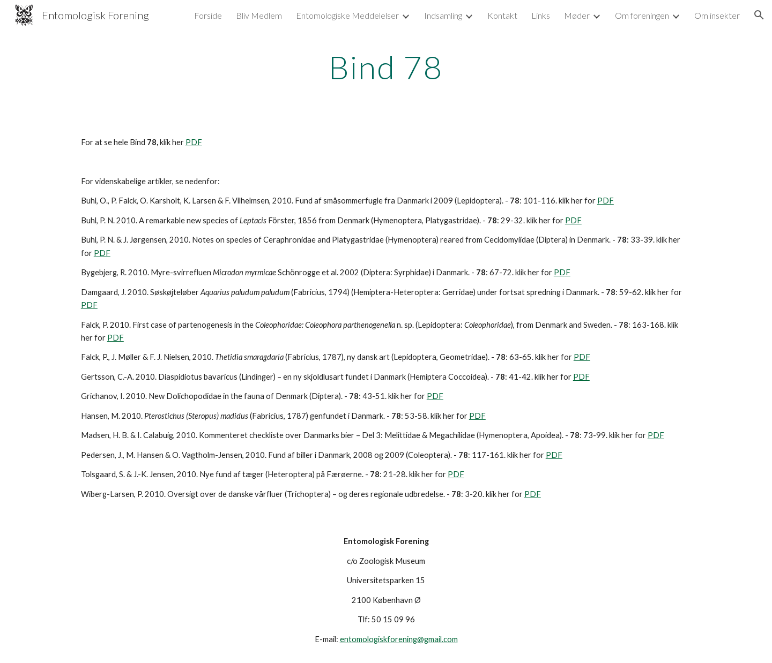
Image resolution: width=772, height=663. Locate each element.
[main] (386, 67)
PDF (193, 142)
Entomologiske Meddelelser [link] (347, 15)
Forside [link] (208, 15)
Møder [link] (577, 15)
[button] (759, 15)
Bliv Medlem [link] (259, 15)
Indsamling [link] (443, 15)
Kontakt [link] (502, 15)
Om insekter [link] (717, 15)
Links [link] (540, 15)
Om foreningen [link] (642, 15)
